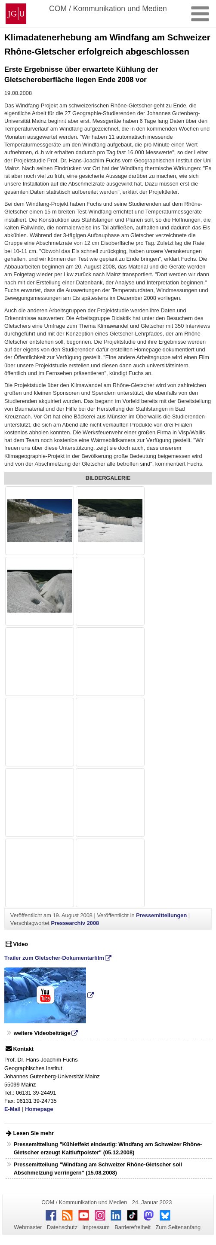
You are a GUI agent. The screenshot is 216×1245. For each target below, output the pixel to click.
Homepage (39, 1109)
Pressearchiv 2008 (75, 923)
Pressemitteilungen (161, 915)
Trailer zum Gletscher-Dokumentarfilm (54, 958)
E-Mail (12, 1109)
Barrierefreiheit (132, 1227)
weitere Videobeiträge (42, 1033)
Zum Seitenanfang (178, 1227)
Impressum (95, 1227)
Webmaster (28, 1227)
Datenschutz (62, 1227)
